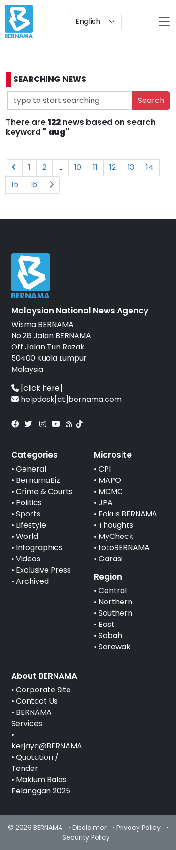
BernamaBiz (38, 480)
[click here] (42, 388)
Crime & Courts (44, 491)
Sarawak (114, 646)
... (60, 167)
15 (14, 184)
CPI (105, 469)
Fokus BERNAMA (128, 514)
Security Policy (86, 837)
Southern (115, 613)
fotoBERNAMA (124, 547)
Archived (32, 581)
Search (151, 100)
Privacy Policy (138, 827)
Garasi (110, 558)
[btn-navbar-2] (164, 22)
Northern (115, 601)
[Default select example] (95, 21)
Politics (29, 502)
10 (77, 167)
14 (149, 167)
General (31, 469)
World (27, 536)
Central (113, 590)
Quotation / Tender (35, 763)
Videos (28, 558)
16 (33, 184)
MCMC (111, 491)
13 (131, 167)
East (107, 624)
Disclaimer (89, 827)
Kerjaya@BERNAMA (46, 746)
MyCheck (116, 536)
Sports (28, 514)
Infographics (39, 547)
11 (95, 167)
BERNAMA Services (31, 718)
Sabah (110, 635)
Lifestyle (31, 525)
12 (112, 167)
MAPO (110, 480)
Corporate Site (43, 689)
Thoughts (116, 525)
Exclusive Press (43, 570)
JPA (106, 502)
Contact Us (37, 701)
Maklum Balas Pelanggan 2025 (40, 785)
